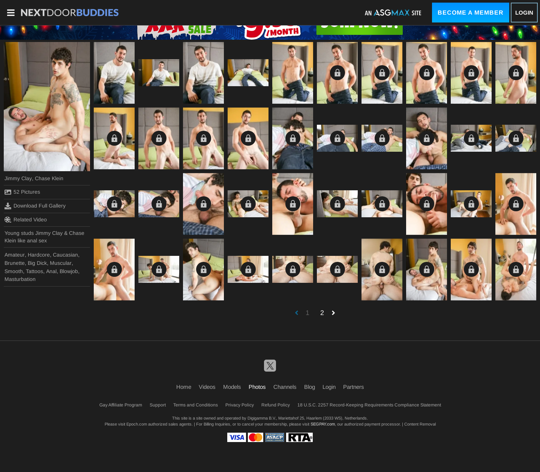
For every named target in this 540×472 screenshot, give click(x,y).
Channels (285, 387)
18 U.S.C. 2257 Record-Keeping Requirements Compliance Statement (369, 405)
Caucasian (65, 255)
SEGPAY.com (322, 424)
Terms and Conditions (195, 405)
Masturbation (20, 279)
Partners (353, 387)
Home (183, 387)
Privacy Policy (239, 405)
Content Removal (420, 424)
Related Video (25, 219)
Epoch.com (136, 424)
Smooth (13, 271)
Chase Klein (49, 178)
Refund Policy (275, 405)
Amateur (14, 255)
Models (232, 387)
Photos (257, 387)
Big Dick (37, 263)
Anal (51, 271)
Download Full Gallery (35, 206)
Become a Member (471, 12)
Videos (207, 387)
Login (524, 12)
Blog (309, 387)
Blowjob (69, 271)
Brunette (14, 263)
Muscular (61, 263)
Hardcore (39, 255)
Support (158, 405)
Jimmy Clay (18, 178)
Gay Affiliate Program (120, 405)
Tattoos (34, 271)
